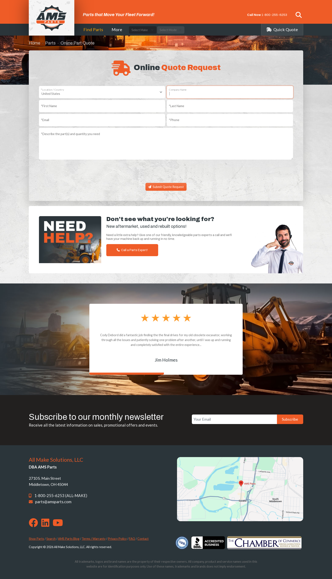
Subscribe (290, 419)
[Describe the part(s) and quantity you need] (166, 144)
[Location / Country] (102, 92)
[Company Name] (230, 92)
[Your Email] (234, 419)
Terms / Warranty (93, 538)
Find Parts (93, 29)
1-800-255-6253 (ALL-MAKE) (60, 495)
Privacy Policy (117, 538)
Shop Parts (36, 538)
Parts (50, 43)
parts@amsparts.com (53, 501)
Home (34, 43)
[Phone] (230, 120)
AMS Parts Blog (68, 538)
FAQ (132, 538)
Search (51, 538)
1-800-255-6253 (274, 15)
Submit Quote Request (166, 187)
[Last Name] (230, 106)
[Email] (102, 120)
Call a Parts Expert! (132, 250)
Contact (143, 538)
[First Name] (102, 106)
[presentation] (166, 173)
